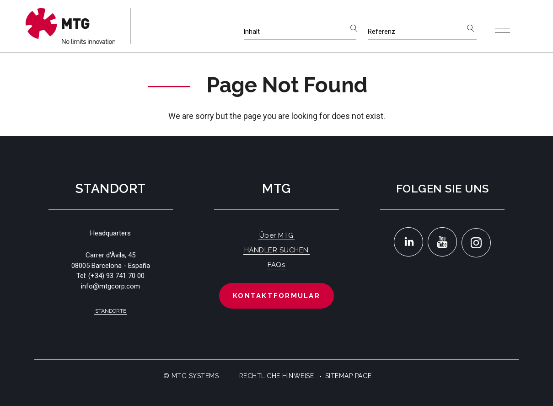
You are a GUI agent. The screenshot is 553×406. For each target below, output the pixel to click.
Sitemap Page (348, 375)
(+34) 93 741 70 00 (116, 276)
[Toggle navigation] (502, 28)
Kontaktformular (276, 296)
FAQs (276, 265)
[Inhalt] (300, 32)
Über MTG (276, 235)
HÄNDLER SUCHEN (276, 250)
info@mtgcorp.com (110, 286)
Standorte (110, 311)
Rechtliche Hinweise (276, 375)
